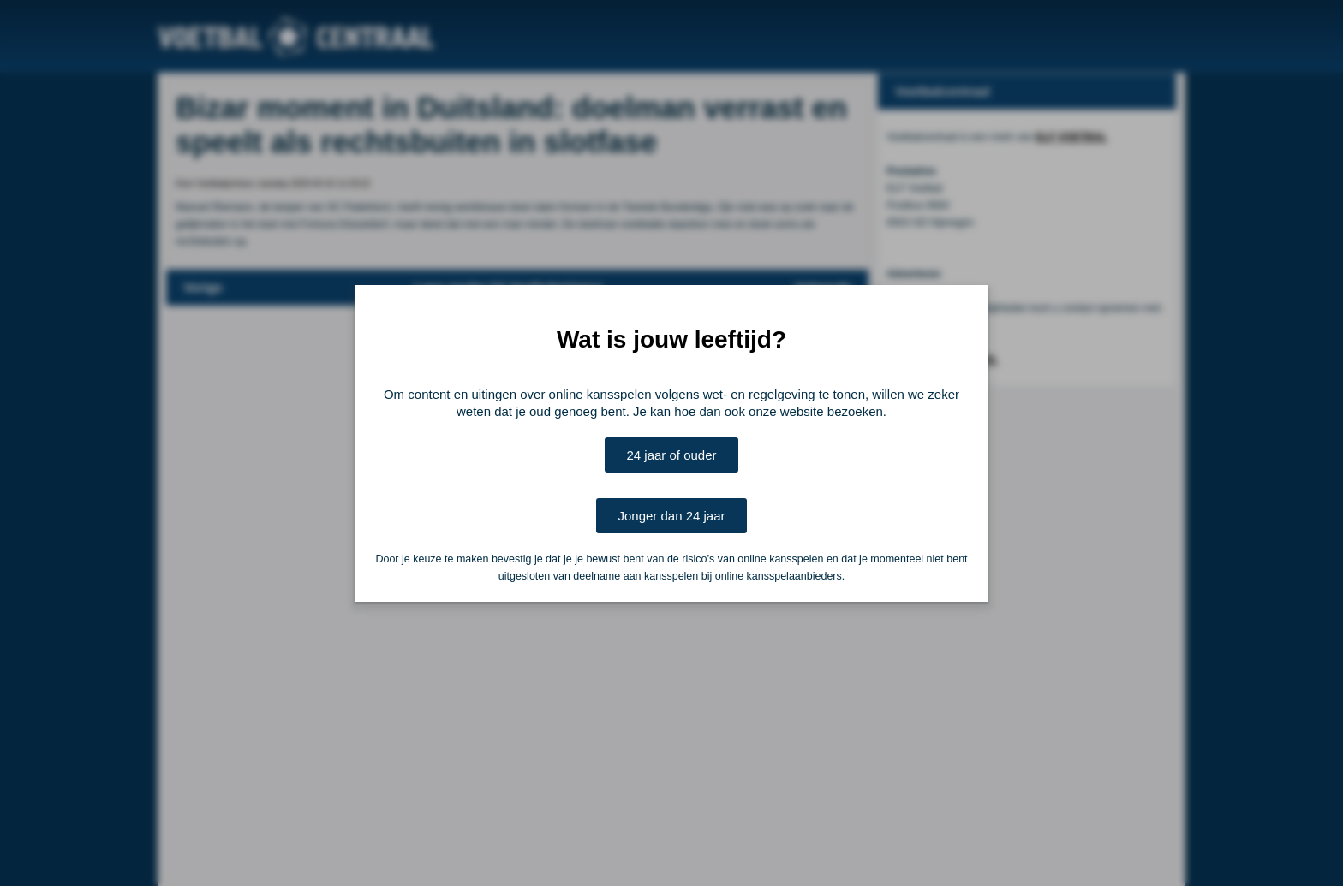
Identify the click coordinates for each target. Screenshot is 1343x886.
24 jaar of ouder (671, 455)
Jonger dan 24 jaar (671, 515)
